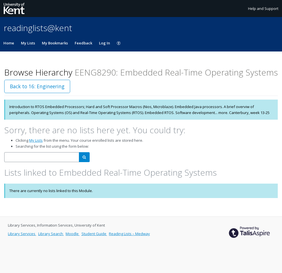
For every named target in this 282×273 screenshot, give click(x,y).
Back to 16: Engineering (37, 86)
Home (8, 43)
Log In (104, 43)
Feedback (83, 43)
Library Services (22, 233)
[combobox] (41, 157)
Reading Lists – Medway (129, 233)
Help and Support (263, 8)
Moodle (72, 233)
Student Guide (94, 233)
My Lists (28, 43)
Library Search (51, 233)
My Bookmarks (55, 43)
